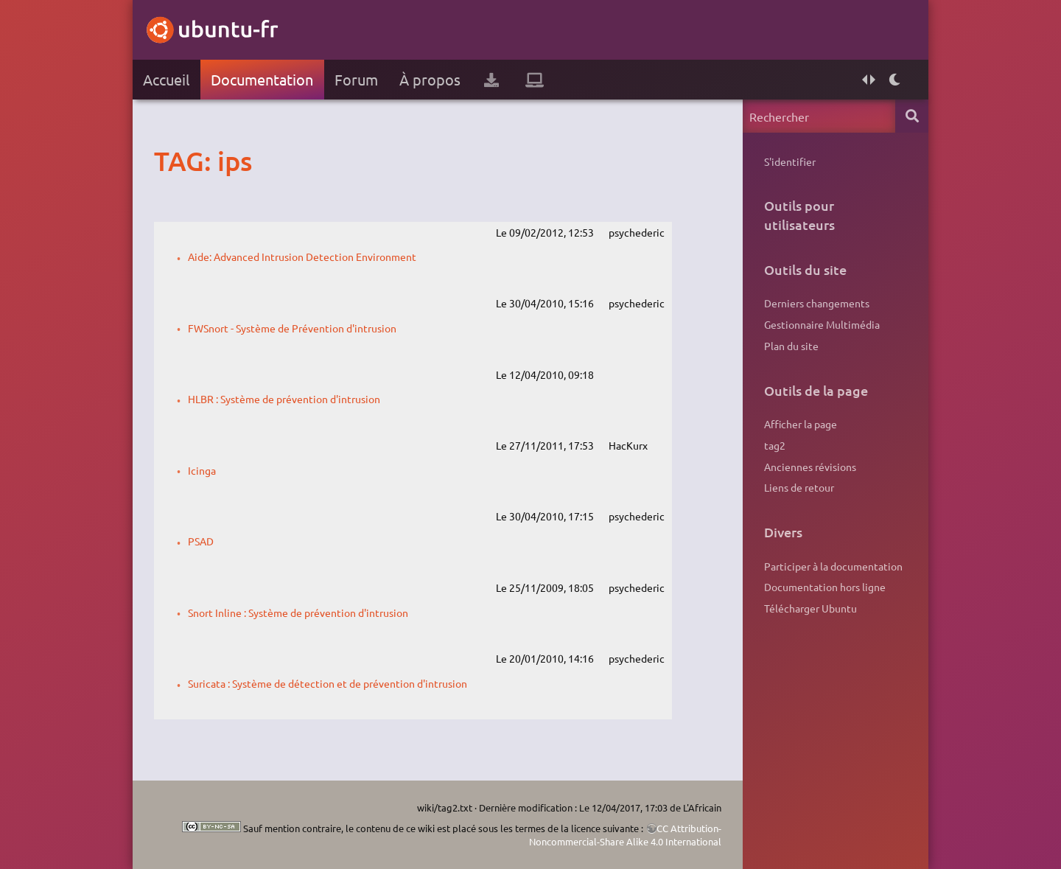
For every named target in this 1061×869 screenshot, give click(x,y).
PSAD (201, 541)
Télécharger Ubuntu (810, 608)
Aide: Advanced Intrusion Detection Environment (302, 256)
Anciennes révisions (810, 466)
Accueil (166, 79)
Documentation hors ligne (825, 586)
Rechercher (911, 116)
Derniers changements (816, 303)
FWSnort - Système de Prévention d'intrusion (292, 328)
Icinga (202, 470)
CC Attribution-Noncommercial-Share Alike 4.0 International (625, 835)
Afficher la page (800, 423)
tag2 (774, 445)
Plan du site (791, 345)
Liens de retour (799, 487)
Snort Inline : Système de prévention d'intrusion (298, 612)
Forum (356, 79)
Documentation (262, 79)
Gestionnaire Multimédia (822, 324)
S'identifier (790, 161)
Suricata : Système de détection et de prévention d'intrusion (327, 683)
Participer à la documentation (833, 566)
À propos (430, 79)
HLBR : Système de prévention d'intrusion (284, 398)
